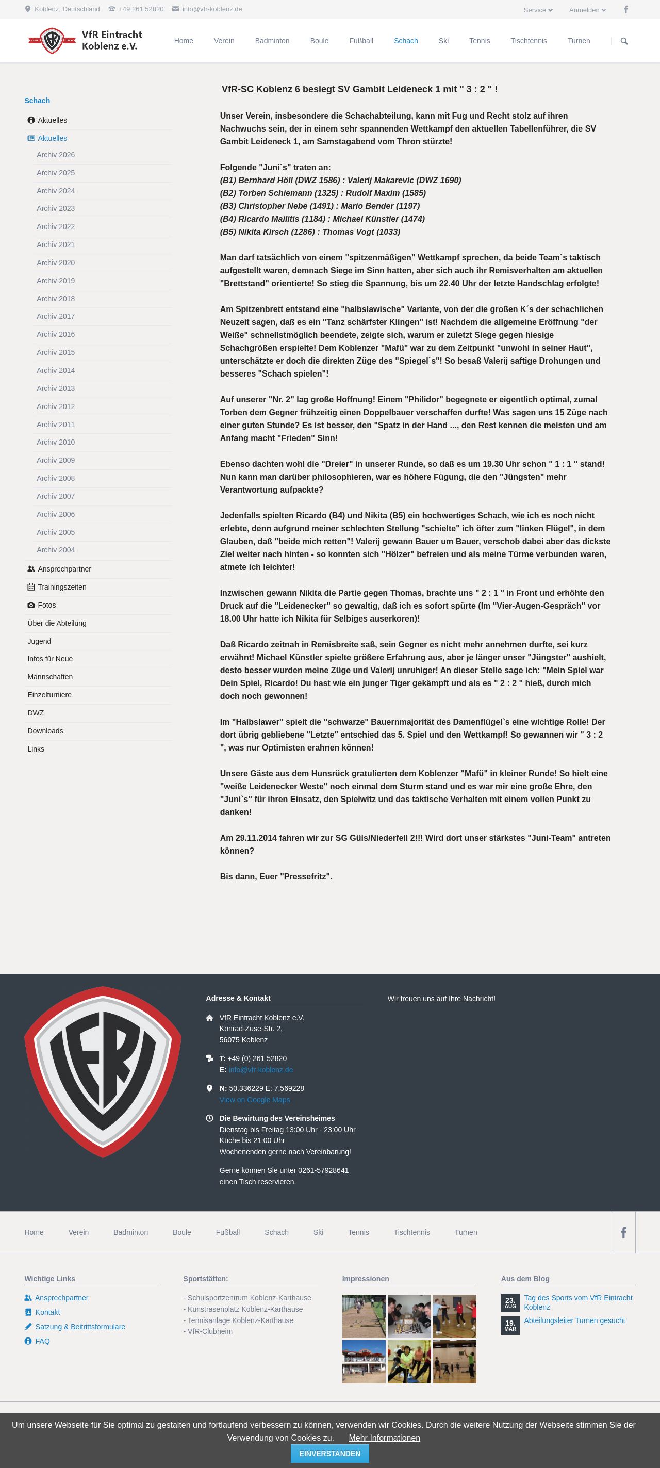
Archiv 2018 (56, 299)
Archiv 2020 (56, 262)
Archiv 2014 (56, 370)
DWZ (35, 713)
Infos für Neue (50, 659)
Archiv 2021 (56, 244)
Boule (182, 1232)
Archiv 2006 (56, 514)
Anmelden (584, 10)
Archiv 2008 (56, 478)
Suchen (624, 41)
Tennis (358, 1232)
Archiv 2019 (56, 280)
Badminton (130, 1232)
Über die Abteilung (56, 623)
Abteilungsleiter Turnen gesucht (574, 1320)
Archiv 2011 (56, 424)
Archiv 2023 (56, 208)
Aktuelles (52, 120)
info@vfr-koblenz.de (261, 1070)
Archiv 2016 (56, 334)
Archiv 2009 (56, 460)
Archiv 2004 (56, 550)
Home (33, 1232)
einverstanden (330, 1453)
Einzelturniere (49, 695)
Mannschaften (50, 677)
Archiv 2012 (56, 406)
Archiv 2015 (56, 352)
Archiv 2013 (56, 388)
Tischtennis (412, 1232)
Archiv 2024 (56, 191)
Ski (318, 1232)
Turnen (466, 1232)
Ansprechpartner (64, 569)
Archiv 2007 (56, 496)
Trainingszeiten (62, 587)
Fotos (47, 605)
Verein (79, 1232)
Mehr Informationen (384, 1437)
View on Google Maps (255, 1100)
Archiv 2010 (56, 442)
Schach (37, 100)
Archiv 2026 (56, 155)
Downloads (45, 731)
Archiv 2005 (56, 532)
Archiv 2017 (56, 316)
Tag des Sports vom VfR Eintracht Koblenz (578, 1302)
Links (35, 749)
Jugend (39, 641)
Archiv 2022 (56, 226)
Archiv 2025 (56, 173)
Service (535, 10)
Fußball (228, 1232)
